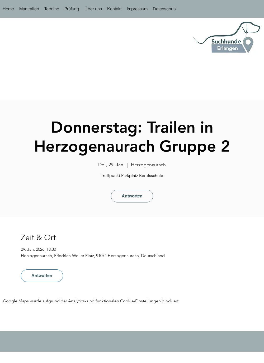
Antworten (132, 196)
